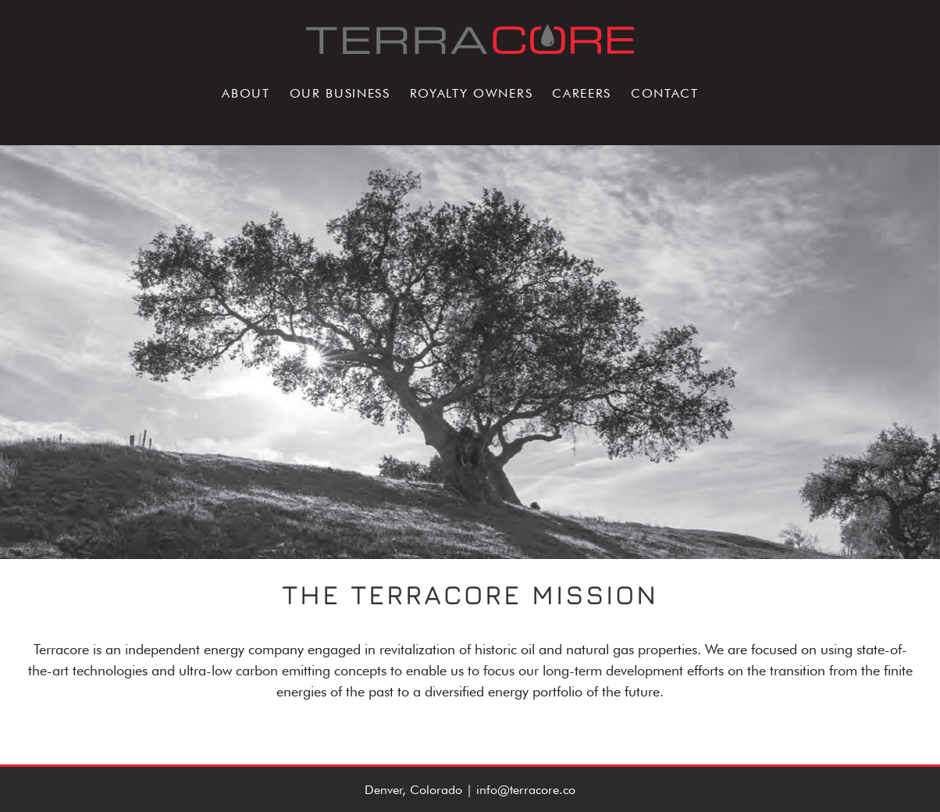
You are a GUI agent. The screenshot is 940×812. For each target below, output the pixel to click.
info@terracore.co (525, 789)
